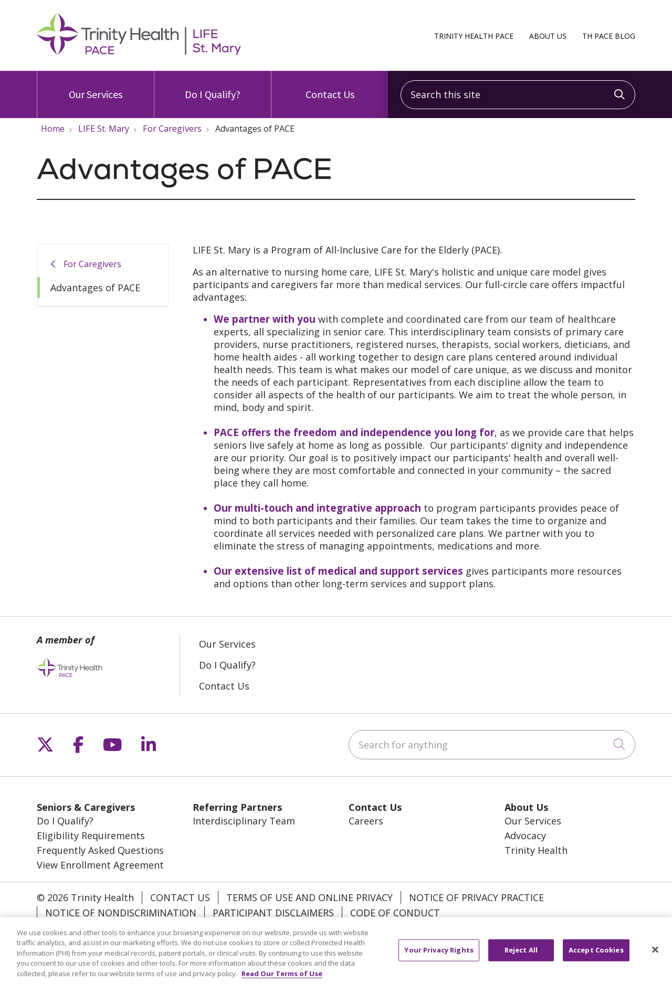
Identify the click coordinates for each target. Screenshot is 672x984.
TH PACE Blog (608, 36)
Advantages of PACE (95, 287)
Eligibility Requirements (91, 835)
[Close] (655, 955)
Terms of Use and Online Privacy (309, 897)
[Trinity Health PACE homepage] (139, 51)
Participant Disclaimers (273, 912)
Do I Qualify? (212, 86)
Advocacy (525, 835)
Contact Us (330, 86)
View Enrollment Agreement (100, 865)
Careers (366, 820)
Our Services (95, 86)
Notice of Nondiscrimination (120, 912)
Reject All (521, 955)
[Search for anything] (492, 744)
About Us (547, 36)
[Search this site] (518, 94)
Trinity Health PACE (473, 36)
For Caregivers (92, 264)
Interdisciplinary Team (244, 820)
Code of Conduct (395, 912)
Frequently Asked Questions (100, 850)
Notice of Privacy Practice (476, 897)
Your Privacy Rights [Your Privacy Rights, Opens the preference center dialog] (438, 955)
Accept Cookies (596, 955)
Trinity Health (536, 850)
